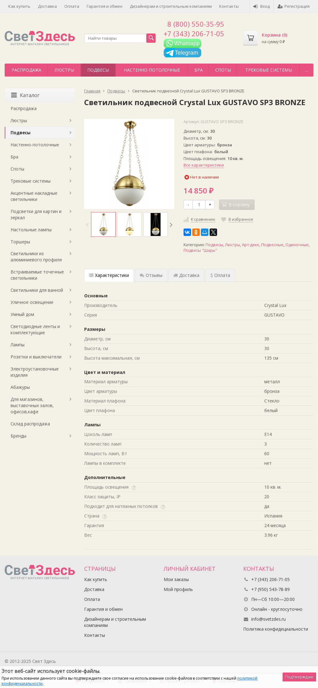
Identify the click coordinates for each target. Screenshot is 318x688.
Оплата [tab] (220, 275)
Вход (261, 6)
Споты (223, 70)
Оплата (71, 6)
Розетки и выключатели (36, 357)
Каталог (25, 95)
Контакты (229, 6)
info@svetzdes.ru (268, 619)
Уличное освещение (32, 302)
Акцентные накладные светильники (34, 196)
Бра (198, 70)
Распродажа (26, 70)
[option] (103, 224)
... (306, 70)
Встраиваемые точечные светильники (37, 275)
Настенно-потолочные (152, 70)
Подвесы (98, 70)
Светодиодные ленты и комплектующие (35, 329)
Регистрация (294, 6)
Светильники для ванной (37, 290)
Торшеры (20, 242)
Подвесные (272, 244)
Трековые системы (268, 70)
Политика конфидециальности (275, 629)
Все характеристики (204, 165)
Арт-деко (250, 244)
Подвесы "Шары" (200, 250)
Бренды (18, 436)
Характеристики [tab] (109, 275)
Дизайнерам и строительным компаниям (171, 6)
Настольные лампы (31, 230)
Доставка (47, 6)
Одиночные (297, 244)
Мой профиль (178, 589)
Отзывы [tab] (151, 275)
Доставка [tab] (186, 275)
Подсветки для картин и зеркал (36, 214)
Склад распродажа (30, 424)
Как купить (19, 6)
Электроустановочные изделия (35, 372)
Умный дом (22, 314)
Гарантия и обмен (104, 6)
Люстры (64, 70)
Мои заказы (176, 579)
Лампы (18, 345)
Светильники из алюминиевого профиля (36, 257)
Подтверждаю (299, 677)
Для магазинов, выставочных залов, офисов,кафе (32, 405)
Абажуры (20, 387)
